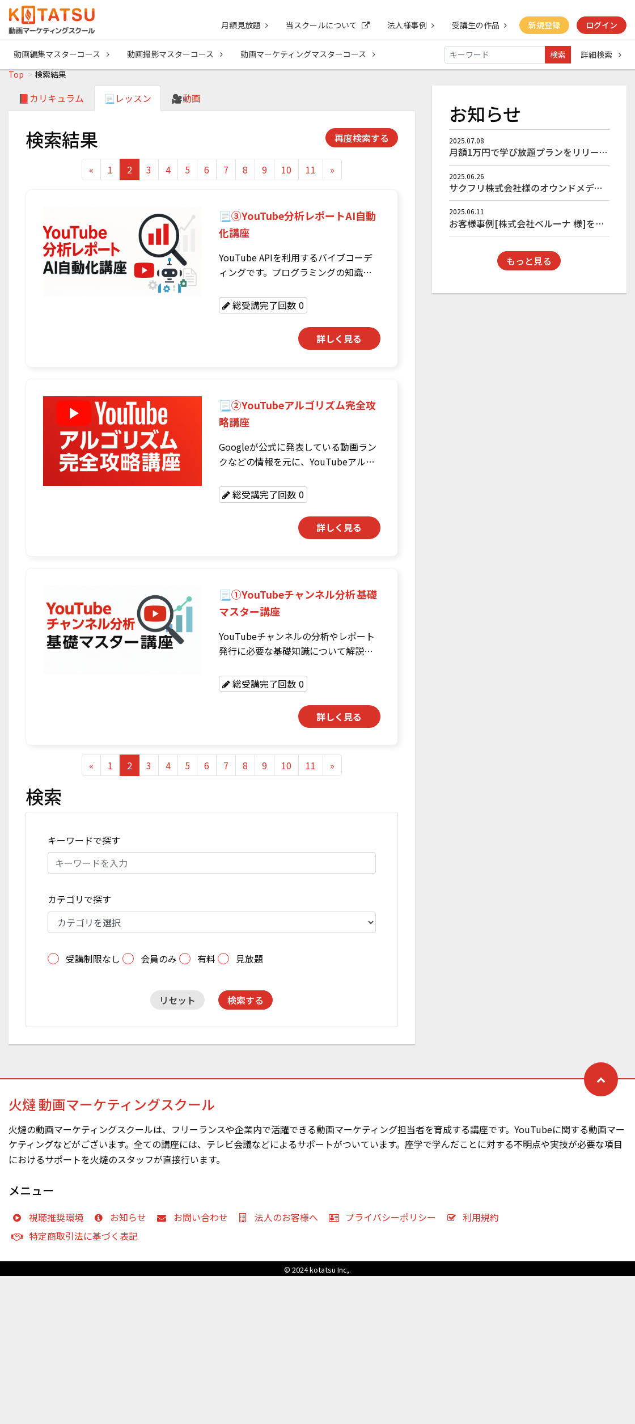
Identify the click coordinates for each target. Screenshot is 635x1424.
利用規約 (475, 1223)
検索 (558, 54)
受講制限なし (93, 965)
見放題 (249, 965)
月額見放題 (241, 25)
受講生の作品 (478, 25)
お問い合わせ (195, 1223)
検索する (245, 1006)
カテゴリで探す (79, 905)
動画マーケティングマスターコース (309, 54)
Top (16, 80)
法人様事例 (409, 25)
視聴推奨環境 (50, 1223)
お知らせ (123, 1223)
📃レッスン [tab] (127, 104)
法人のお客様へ (281, 1223)
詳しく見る (339, 344)
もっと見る (529, 267)
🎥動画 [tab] (186, 104)
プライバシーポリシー (384, 1223)
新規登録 (544, 25)
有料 (206, 965)
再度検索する (362, 144)
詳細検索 (601, 54)
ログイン (601, 25)
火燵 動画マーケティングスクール (112, 1110)
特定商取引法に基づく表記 (77, 1242)
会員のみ (159, 965)
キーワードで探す (84, 846)
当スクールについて (325, 25)
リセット (177, 1006)
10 (286, 176)
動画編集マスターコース (61, 54)
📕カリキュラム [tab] (51, 104)
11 (311, 176)
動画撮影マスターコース (175, 54)
